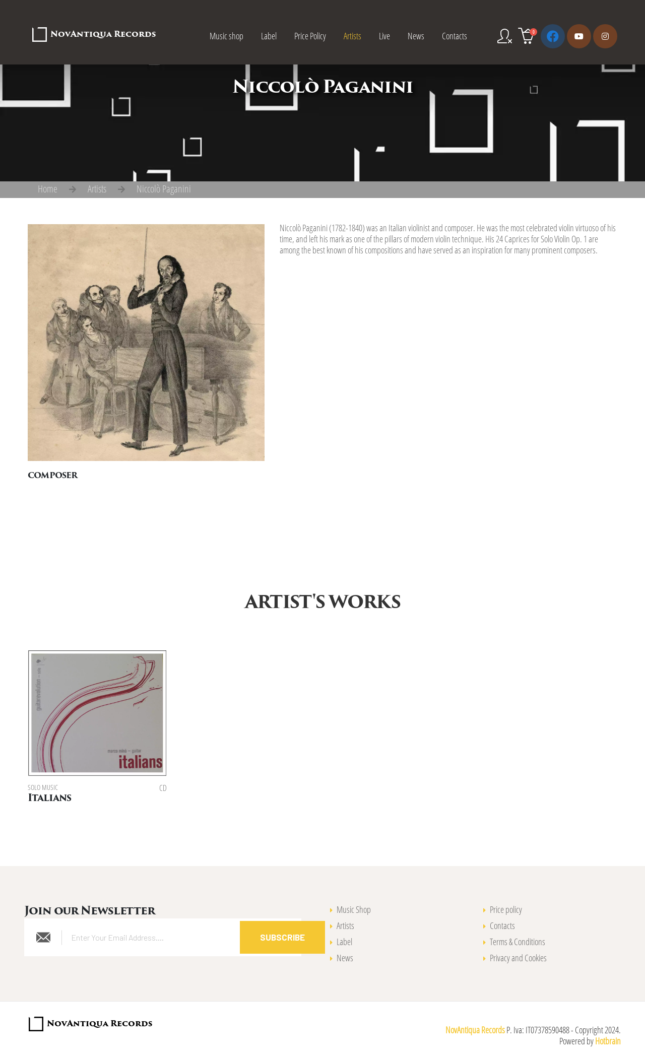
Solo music (43, 787)
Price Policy (310, 35)
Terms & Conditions (517, 941)
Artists (352, 35)
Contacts (454, 35)
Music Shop (354, 909)
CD (163, 788)
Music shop (226, 35)
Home (47, 189)
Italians (49, 799)
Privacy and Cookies (518, 957)
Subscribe (282, 937)
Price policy (506, 909)
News (416, 35)
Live (384, 35)
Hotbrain (608, 1040)
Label (269, 35)
